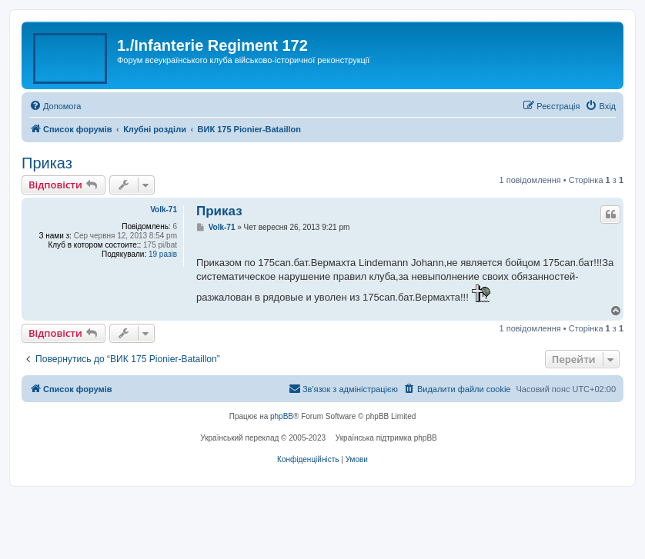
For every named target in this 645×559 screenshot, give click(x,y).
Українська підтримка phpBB (386, 438)
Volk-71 (163, 209)
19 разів (163, 254)
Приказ (47, 163)
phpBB (281, 416)
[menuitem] (55, 106)
